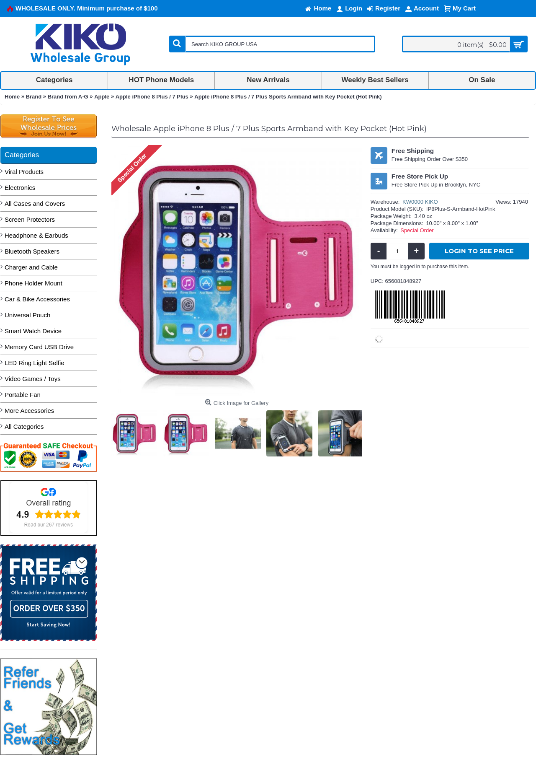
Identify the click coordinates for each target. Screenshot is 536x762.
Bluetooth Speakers (32, 251)
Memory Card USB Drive (39, 346)
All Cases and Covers (35, 203)
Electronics (20, 187)
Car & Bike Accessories (37, 299)
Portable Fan (23, 394)
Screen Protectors (30, 219)
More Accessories (29, 410)
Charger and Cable (31, 267)
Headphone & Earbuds (36, 235)
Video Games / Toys (33, 378)
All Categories (24, 426)
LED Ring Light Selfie (34, 362)
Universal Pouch (27, 315)
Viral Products (24, 171)
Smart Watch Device (33, 330)
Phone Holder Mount (33, 283)
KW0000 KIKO (420, 202)
